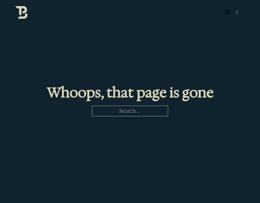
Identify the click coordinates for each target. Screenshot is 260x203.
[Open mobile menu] (227, 12)
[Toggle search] (237, 12)
